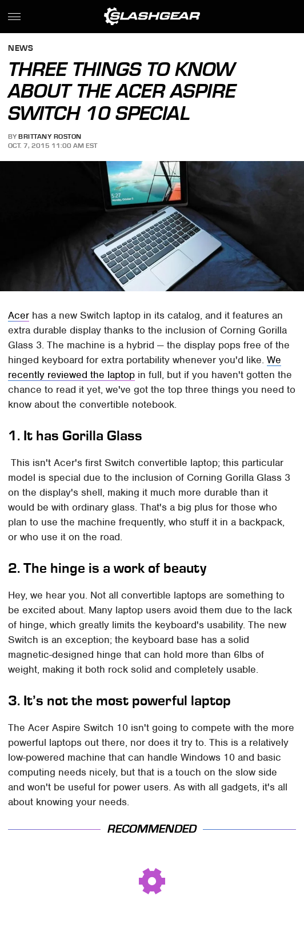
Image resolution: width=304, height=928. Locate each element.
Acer (18, 315)
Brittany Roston (50, 136)
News (20, 49)
